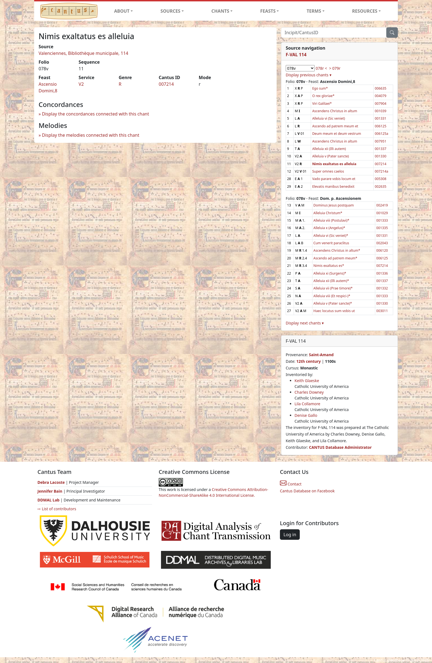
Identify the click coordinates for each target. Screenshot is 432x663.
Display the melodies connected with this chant (90, 135)
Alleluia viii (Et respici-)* (332, 296)
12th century (308, 361)
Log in (290, 535)
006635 (380, 88)
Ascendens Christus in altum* (337, 250)
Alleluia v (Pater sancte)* (333, 303)
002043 (382, 243)
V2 (81, 84)
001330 (380, 156)
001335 (382, 228)
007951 (380, 141)
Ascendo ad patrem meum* (335, 258)
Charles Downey (309, 392)
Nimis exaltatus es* (329, 265)
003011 (382, 310)
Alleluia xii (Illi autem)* (331, 280)
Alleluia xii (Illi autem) (329, 148)
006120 (382, 250)
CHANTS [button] (220, 11)
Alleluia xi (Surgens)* (330, 273)
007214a (381, 171)
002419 (382, 205)
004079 (380, 95)
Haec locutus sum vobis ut (334, 310)
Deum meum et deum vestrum (336, 133)
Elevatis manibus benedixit (333, 186)
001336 (382, 273)
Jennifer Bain (50, 491)
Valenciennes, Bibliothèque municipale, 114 (83, 53)
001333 (382, 220)
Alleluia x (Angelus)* (329, 228)
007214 (166, 84)
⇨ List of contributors (56, 508)
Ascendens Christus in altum (334, 111)
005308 (380, 178)
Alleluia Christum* (328, 213)
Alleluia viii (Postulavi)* (331, 220)
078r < (321, 68)
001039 (380, 111)
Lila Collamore (307, 403)
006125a (381, 133)
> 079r (334, 68)
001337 (380, 148)
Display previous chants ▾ (308, 74)
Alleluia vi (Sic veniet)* (331, 235)
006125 (380, 126)
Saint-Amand (321, 354)
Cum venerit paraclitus (331, 243)
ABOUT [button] (121, 11)
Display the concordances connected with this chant (95, 114)
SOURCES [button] (170, 11)
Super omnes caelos (328, 171)
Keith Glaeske (307, 380)
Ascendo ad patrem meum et (335, 126)
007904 (380, 103)
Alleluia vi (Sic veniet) (328, 118)
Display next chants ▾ (305, 323)
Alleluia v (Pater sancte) (330, 156)
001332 (382, 288)
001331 (380, 118)
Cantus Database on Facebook (307, 490)
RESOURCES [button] (364, 11)
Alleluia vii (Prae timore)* (333, 288)
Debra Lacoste (51, 482)
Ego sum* (320, 88)
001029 (382, 213)
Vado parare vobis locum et (333, 178)
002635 (380, 186)
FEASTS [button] (268, 11)
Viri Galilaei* (322, 103)
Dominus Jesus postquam (334, 205)
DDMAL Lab (48, 500)
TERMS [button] (314, 11)
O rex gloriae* (323, 95)
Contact (290, 484)
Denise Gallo (306, 415)
